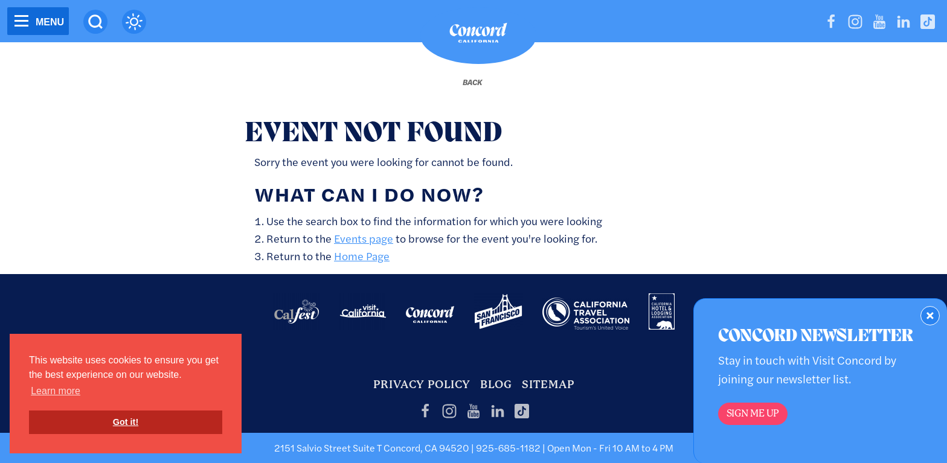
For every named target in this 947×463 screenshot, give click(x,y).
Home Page (362, 255)
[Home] (478, 35)
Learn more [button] (55, 391)
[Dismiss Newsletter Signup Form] (930, 315)
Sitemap (548, 384)
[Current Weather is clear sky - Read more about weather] (134, 22)
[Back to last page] (472, 82)
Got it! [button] (125, 422)
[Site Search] (95, 22)
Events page (363, 238)
